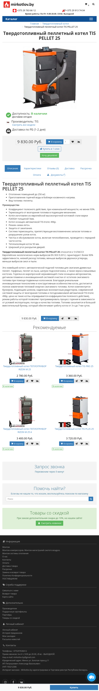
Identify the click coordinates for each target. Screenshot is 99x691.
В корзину (55, 141)
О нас (4, 556)
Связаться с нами (10, 590)
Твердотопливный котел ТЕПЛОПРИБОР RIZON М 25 (25, 368)
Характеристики (32, 168)
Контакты (6, 559)
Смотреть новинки (49, 523)
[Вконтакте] (22, 681)
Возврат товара (9, 593)
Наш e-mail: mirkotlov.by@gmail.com (18, 657)
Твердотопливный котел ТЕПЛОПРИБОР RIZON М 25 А (25, 430)
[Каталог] (91, 19)
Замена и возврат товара (14, 572)
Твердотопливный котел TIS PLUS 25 (74, 428)
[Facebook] (14, 681)
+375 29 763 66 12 (26, 10)
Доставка (70, 168)
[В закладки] (73, 141)
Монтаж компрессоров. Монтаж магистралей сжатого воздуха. (31, 550)
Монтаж (6, 547)
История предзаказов (12, 633)
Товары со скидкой (11, 618)
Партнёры (7, 614)
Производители (9, 608)
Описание (12, 168)
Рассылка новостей (11, 639)
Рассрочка (85, 168)
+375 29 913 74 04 (75, 10)
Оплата (37, 174)
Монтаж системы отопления (15, 553)
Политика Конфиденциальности (17, 575)
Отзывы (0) (53, 168)
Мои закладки (8, 636)
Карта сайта (7, 596)
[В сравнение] (79, 141)
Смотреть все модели (23, 124)
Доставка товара (10, 566)
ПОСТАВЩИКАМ (9, 578)
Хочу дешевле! (49, 155)
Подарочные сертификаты (14, 611)
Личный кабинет (10, 629)
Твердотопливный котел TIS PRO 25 (74, 366)
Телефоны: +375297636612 (14, 651)
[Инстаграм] (6, 681)
